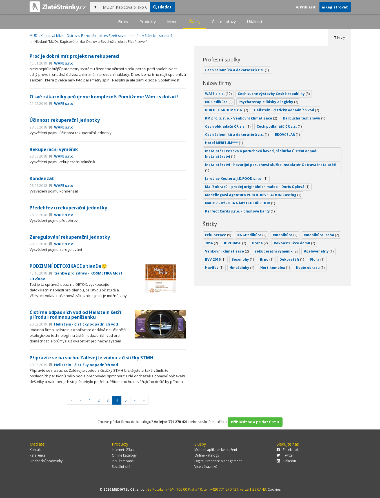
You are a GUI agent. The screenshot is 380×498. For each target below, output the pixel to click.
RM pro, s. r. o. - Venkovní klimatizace (241, 118)
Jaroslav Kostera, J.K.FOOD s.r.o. (236, 178)
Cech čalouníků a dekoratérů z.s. (237, 70)
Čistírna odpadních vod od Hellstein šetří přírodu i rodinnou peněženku (75, 314)
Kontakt (36, 449)
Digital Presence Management (218, 461)
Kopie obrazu (310, 267)
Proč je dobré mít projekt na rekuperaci (74, 56)
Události (254, 21)
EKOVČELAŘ (287, 134)
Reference (38, 455)
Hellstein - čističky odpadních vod (83, 324)
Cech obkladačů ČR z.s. (227, 126)
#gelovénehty (319, 251)
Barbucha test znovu (304, 118)
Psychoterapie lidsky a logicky (268, 101)
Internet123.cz (123, 449)
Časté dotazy (224, 21)
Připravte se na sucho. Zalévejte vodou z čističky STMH (92, 358)
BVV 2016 (215, 259)
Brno (266, 259)
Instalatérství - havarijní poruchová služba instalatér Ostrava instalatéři (270, 167)
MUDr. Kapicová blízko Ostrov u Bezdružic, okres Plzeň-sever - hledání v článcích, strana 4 (101, 35)
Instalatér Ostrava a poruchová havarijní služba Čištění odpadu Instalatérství (262, 154)
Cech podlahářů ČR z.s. (279, 126)
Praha (260, 243)
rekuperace (218, 235)
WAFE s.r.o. (62, 63)
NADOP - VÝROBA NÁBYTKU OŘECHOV (240, 203)
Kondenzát (42, 178)
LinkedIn (286, 461)
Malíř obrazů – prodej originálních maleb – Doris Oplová (257, 186)
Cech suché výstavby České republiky (274, 93)
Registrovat (335, 7)
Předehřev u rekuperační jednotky (68, 208)
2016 (211, 243)
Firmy (123, 21)
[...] (125, 7)
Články (195, 21)
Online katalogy (124, 455)
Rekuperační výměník (54, 149)
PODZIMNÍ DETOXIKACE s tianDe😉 (68, 266)
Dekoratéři (291, 259)
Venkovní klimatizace (227, 251)
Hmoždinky (242, 267)
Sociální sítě (121, 466)
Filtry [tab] (339, 37)
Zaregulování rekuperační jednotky (70, 237)
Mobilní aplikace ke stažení (215, 449)
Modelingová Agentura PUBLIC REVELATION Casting (253, 194)
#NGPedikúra (251, 235)
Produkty (147, 21)
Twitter (285, 455)
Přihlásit (306, 7)
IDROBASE (235, 243)
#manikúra (284, 235)
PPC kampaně (123, 461)
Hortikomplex (275, 267)
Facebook (288, 449)
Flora (317, 259)
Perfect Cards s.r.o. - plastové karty (240, 211)
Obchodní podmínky (46, 461)
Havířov (214, 267)
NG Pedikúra (218, 101)
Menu (172, 21)
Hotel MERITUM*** (224, 142)
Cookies (274, 489)
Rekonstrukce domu (294, 243)
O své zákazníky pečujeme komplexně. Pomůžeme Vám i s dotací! (104, 97)
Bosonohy (243, 259)
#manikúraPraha (321, 235)
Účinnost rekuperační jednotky (65, 120)
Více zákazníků (205, 466)
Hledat (162, 7)
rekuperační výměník (276, 251)
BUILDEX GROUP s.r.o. (226, 110)
